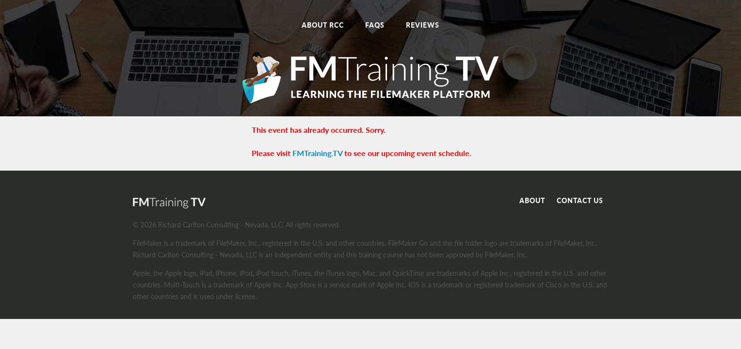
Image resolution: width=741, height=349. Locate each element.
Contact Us (580, 200)
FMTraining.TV (317, 153)
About (532, 200)
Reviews (422, 25)
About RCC (323, 25)
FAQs (375, 25)
